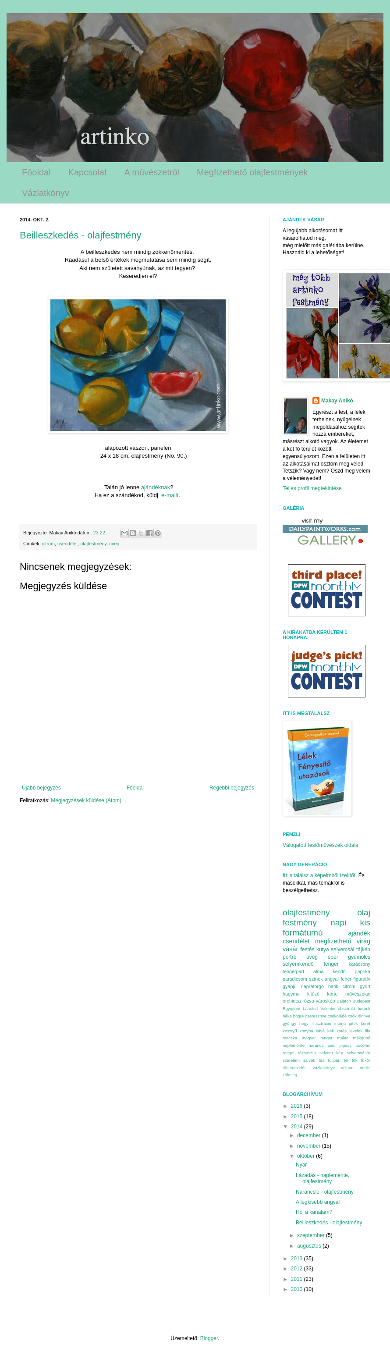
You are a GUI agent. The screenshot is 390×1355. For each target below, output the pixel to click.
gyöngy (289, 1023)
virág (363, 941)
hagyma (291, 993)
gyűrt (365, 986)
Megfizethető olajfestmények (252, 172)
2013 (297, 1258)
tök (355, 1060)
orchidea (292, 1000)
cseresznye (315, 1016)
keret (365, 1023)
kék (330, 1030)
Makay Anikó (337, 401)
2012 (297, 1269)
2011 (297, 1279)
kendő (339, 971)
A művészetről (151, 172)
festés (307, 949)
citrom (48, 543)
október (306, 1156)
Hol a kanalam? (314, 1212)
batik (333, 986)
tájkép (363, 949)
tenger (331, 964)
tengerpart (293, 971)
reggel (288, 1052)
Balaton (344, 1001)
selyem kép (331, 1052)
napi (338, 922)
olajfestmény (93, 543)
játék (353, 1023)
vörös (365, 1067)
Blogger (209, 1338)
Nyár (301, 1165)
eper (333, 957)
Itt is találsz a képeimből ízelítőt (319, 875)
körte (332, 993)
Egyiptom (291, 1008)
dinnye (364, 1016)
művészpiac (357, 993)
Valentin (327, 1008)
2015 (297, 1116)
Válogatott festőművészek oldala (320, 845)
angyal (332, 979)
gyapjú (290, 986)
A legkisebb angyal (318, 1202)
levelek (355, 1030)
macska (290, 1037)
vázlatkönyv (324, 1067)
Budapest (361, 1001)
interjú (340, 1023)
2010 (297, 1289)
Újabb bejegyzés (41, 788)
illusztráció (321, 1023)
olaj (363, 912)
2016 (297, 1106)
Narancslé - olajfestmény (325, 1192)
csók (352, 1016)
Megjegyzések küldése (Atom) (86, 800)
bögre (298, 1016)
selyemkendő (298, 964)
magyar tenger (317, 1037)
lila (367, 1030)
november (309, 1146)
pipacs (345, 1045)
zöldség (290, 1074)
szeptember (311, 1235)
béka (287, 1016)
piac (332, 1045)
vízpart (347, 1067)
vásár (290, 949)
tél (346, 1060)
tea (321, 1060)
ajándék (359, 933)
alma (318, 971)
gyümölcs (359, 957)
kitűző (313, 993)
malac (342, 1037)
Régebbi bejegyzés (231, 788)
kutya (322, 949)
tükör (365, 1060)
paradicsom (295, 979)
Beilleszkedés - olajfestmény (81, 235)
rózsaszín (307, 1052)
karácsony (359, 964)
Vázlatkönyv (45, 193)
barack (364, 1008)
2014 (297, 1127)
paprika (362, 971)
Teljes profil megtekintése (312, 488)
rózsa (308, 1000)
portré (289, 957)
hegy (303, 1023)
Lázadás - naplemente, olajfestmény (322, 1178)
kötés (342, 1030)
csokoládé (337, 1016)
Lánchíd (310, 1008)
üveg (114, 543)
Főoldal (36, 172)
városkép (325, 1000)
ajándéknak (155, 487)
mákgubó (361, 1037)
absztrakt (346, 1008)
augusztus (310, 1246)
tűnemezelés (294, 1067)
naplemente (294, 1045)
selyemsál (342, 949)
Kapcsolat (87, 172)
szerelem (291, 1060)
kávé (320, 1030)
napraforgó (312, 986)
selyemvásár (358, 1052)
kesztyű (290, 1030)
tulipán (334, 1060)
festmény (300, 922)
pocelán (362, 1045)
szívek (309, 1060)
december (309, 1135)
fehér (345, 979)
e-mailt (169, 495)
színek (316, 979)
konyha (306, 1030)
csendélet (67, 543)
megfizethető (333, 941)
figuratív (362, 979)
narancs (315, 1045)
